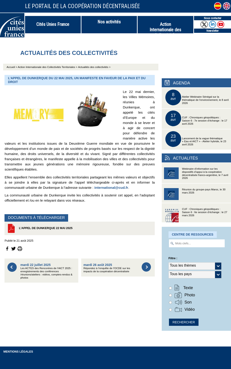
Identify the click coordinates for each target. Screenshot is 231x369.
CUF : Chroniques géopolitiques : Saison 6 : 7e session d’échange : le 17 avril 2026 (196, 118)
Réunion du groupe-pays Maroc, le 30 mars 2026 (195, 195)
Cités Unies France (52, 24)
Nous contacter (212, 18)
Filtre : (173, 258)
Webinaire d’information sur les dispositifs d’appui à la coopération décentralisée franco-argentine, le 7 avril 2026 (196, 174)
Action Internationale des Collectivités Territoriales (165, 27)
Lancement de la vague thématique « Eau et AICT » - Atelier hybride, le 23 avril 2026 (195, 139)
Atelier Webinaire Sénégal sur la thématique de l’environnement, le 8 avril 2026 (197, 97)
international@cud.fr (111, 187)
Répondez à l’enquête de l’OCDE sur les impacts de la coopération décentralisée (106, 268)
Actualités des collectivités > (94, 67)
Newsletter (212, 30)
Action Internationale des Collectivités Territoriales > (47, 67)
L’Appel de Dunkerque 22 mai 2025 (39, 228)
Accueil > (12, 67)
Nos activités (109, 22)
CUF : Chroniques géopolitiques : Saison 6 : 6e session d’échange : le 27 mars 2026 (195, 215)
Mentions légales (18, 351)
